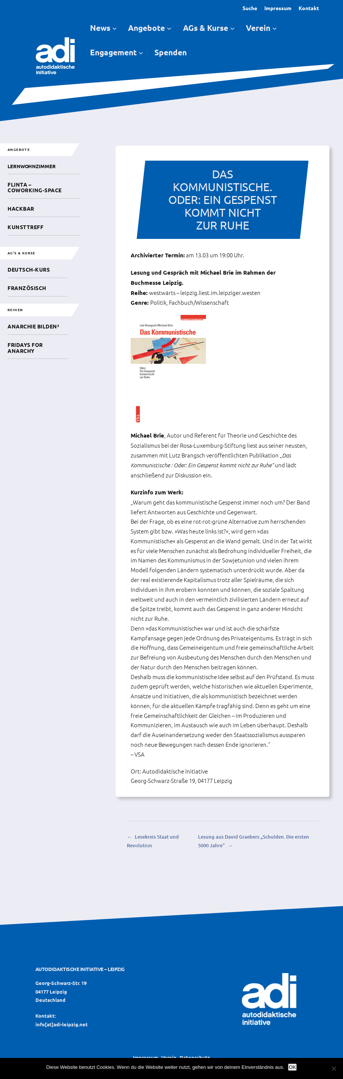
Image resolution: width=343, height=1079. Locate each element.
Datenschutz (195, 1057)
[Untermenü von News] (114, 28)
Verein (169, 1057)
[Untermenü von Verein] (274, 28)
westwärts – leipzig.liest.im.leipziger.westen (205, 292)
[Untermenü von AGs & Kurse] (232, 28)
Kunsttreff (25, 226)
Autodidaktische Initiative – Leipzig (80, 969)
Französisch (27, 287)
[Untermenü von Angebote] (169, 28)
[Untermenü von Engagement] (141, 52)
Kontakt (309, 8)
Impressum (277, 8)
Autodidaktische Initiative (175, 771)
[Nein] (333, 1068)
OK (292, 1067)
